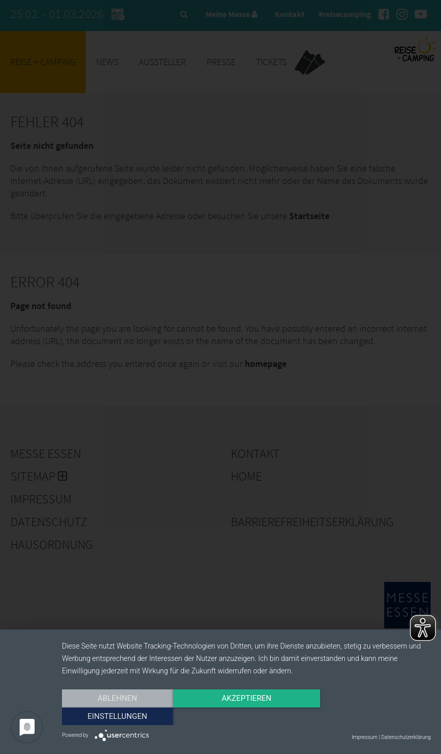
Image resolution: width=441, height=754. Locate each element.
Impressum (364, 737)
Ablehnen (117, 716)
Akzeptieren (246, 716)
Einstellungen (375, 716)
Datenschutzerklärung (406, 737)
